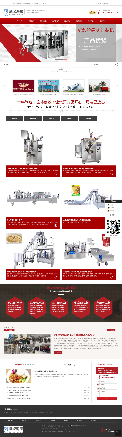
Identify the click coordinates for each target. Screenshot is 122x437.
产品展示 (38, 420)
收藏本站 (105, 3)
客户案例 (52, 420)
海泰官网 (20, 413)
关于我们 (31, 21)
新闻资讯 (25, 365)
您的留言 (108, 393)
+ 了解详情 (111, 330)
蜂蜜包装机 (49, 413)
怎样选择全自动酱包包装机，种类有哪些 (17, 395)
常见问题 (69, 365)
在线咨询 (111, 201)
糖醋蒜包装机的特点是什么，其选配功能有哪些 (19, 398)
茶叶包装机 (88, 118)
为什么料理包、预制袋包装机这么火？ (45, 371)
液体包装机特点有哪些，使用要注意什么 (17, 393)
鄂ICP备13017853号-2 (64, 426)
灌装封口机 (67, 21)
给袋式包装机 (55, 21)
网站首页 (19, 21)
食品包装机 (7, 413)
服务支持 (101, 365)
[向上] (118, 433)
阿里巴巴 (13, 413)
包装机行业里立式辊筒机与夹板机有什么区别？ (19, 387)
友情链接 (8, 409)
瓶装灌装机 (79, 21)
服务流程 (91, 21)
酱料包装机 (41, 413)
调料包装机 (34, 413)
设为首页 (98, 3)
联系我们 (102, 21)
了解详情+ (58, 352)
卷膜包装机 (43, 21)
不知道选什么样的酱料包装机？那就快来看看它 (19, 390)
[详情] (63, 376)
